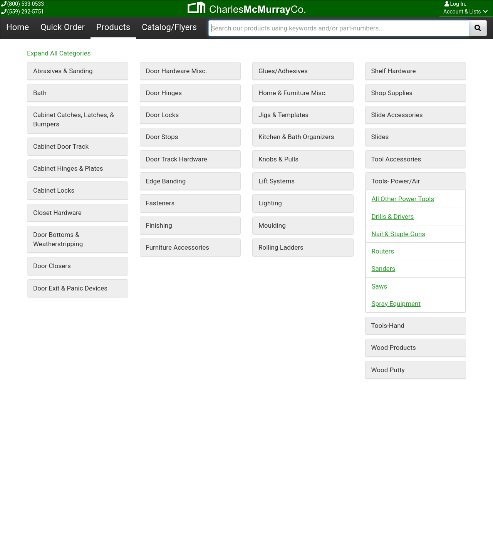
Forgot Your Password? (236, 512)
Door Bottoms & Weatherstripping (58, 70)
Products (261, 462)
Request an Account (232, 506)
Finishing (159, 56)
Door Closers (52, 97)
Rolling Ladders (281, 78)
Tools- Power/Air (395, 12)
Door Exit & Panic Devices (70, 119)
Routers (383, 82)
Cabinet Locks (53, 21)
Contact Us (307, 499)
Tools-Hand (388, 157)
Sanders (384, 100)
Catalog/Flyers (329, 462)
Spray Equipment (396, 135)
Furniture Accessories (177, 78)
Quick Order (199, 462)
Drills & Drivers (393, 48)
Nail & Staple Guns (399, 65)
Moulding (272, 56)
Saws (379, 117)
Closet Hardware (57, 44)
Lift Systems (276, 12)
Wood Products (393, 179)
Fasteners (160, 34)
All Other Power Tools (403, 30)
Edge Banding (166, 12)
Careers (152, 499)
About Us (153, 506)
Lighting (270, 34)
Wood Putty (388, 201)
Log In (218, 499)
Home (144, 462)
